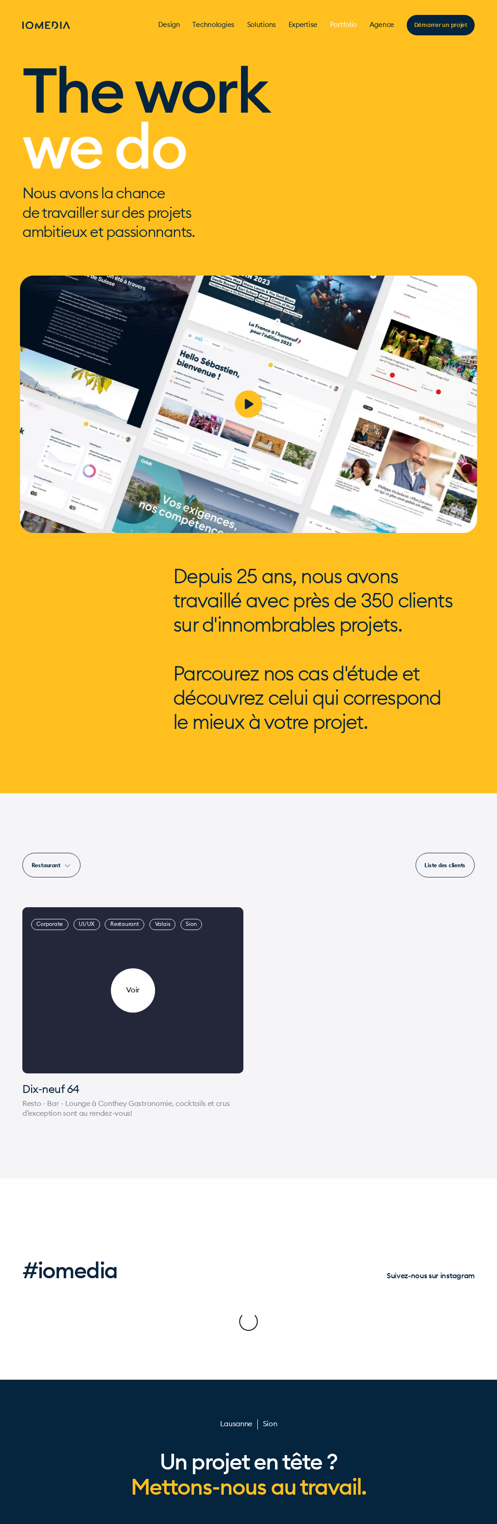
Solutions (261, 24)
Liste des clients (444, 865)
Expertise (303, 24)
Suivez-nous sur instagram (431, 1275)
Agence (381, 24)
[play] (248, 404)
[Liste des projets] (445, 865)
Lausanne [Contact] (236, 1386)
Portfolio (343, 24)
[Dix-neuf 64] (132, 1089)
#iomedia (69, 1270)
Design (169, 24)
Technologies (213, 24)
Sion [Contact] (270, 1386)
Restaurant (52, 866)
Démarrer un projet (440, 25)
